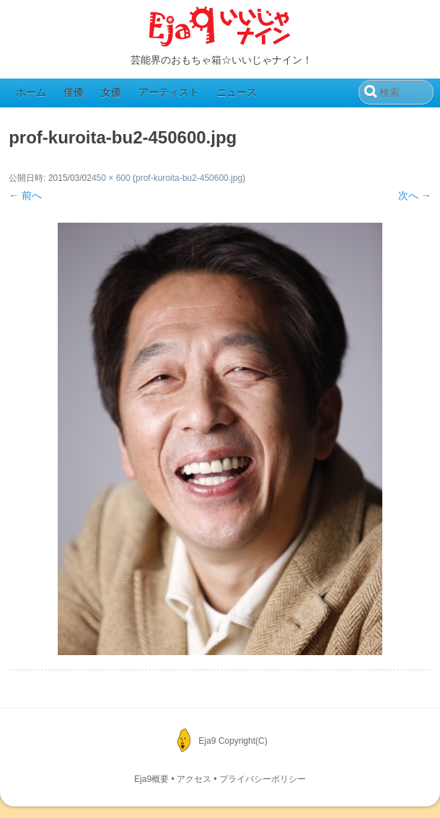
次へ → (414, 195)
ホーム (31, 92)
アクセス (194, 779)
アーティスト (168, 92)
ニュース (236, 92)
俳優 (73, 92)
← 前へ (25, 195)
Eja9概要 (151, 779)
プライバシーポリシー (262, 779)
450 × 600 (111, 178)
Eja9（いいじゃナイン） (220, 27)
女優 (111, 92)
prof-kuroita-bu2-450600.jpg (189, 178)
